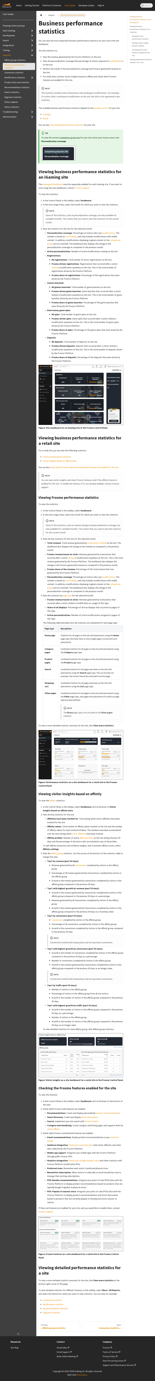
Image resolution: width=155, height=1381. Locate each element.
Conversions (57, 919)
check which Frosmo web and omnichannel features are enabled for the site (84, 467)
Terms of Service (111, 1352)
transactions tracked (96, 543)
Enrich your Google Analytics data (84, 1160)
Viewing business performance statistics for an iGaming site (140, 20)
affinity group (57, 853)
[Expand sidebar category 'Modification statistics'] (32, 77)
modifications (116, 61)
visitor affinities (79, 833)
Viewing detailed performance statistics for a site (141, 60)
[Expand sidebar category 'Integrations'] (32, 45)
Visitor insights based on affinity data (59, 460)
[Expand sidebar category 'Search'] (32, 40)
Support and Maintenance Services (119, 1365)
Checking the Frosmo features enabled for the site (141, 53)
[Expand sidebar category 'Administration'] (32, 117)
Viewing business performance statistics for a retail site (140, 29)
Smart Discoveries (89, 1117)
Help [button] (100, 5)
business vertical (101, 108)
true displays (71, 236)
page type (67, 595)
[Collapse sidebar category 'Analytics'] (32, 55)
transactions (80, 865)
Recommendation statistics (55, 1308)
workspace (88, 92)
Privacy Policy (110, 1356)
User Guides (69, 5)
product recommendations (108, 1113)
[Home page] (41, 15)
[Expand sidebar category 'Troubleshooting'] (32, 112)
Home (19, 5)
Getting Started (32, 5)
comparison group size (69, 137)
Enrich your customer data (81, 1145)
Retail (45, 118)
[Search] (146, 5)
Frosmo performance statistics (57, 456)
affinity (53, 800)
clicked (55, 267)
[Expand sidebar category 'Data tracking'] (32, 30)
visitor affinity (53, 1129)
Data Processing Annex (114, 1360)
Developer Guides (86, 5)
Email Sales (63, 1347)
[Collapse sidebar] (18, 1333)
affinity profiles (86, 837)
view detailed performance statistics (66, 124)
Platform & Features (51, 5)
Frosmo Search (91, 1121)
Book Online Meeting (67, 1356)
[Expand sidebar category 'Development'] (32, 35)
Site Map (15, 1347)
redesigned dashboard (53, 184)
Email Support (64, 1352)
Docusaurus (82, 1374)
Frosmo (107, 1347)
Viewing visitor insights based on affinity (140, 44)
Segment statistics (51, 1312)
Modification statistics (53, 1304)
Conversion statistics (52, 1300)
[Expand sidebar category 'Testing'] (32, 50)
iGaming (46, 114)
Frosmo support (82, 187)
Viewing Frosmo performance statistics (140, 37)
